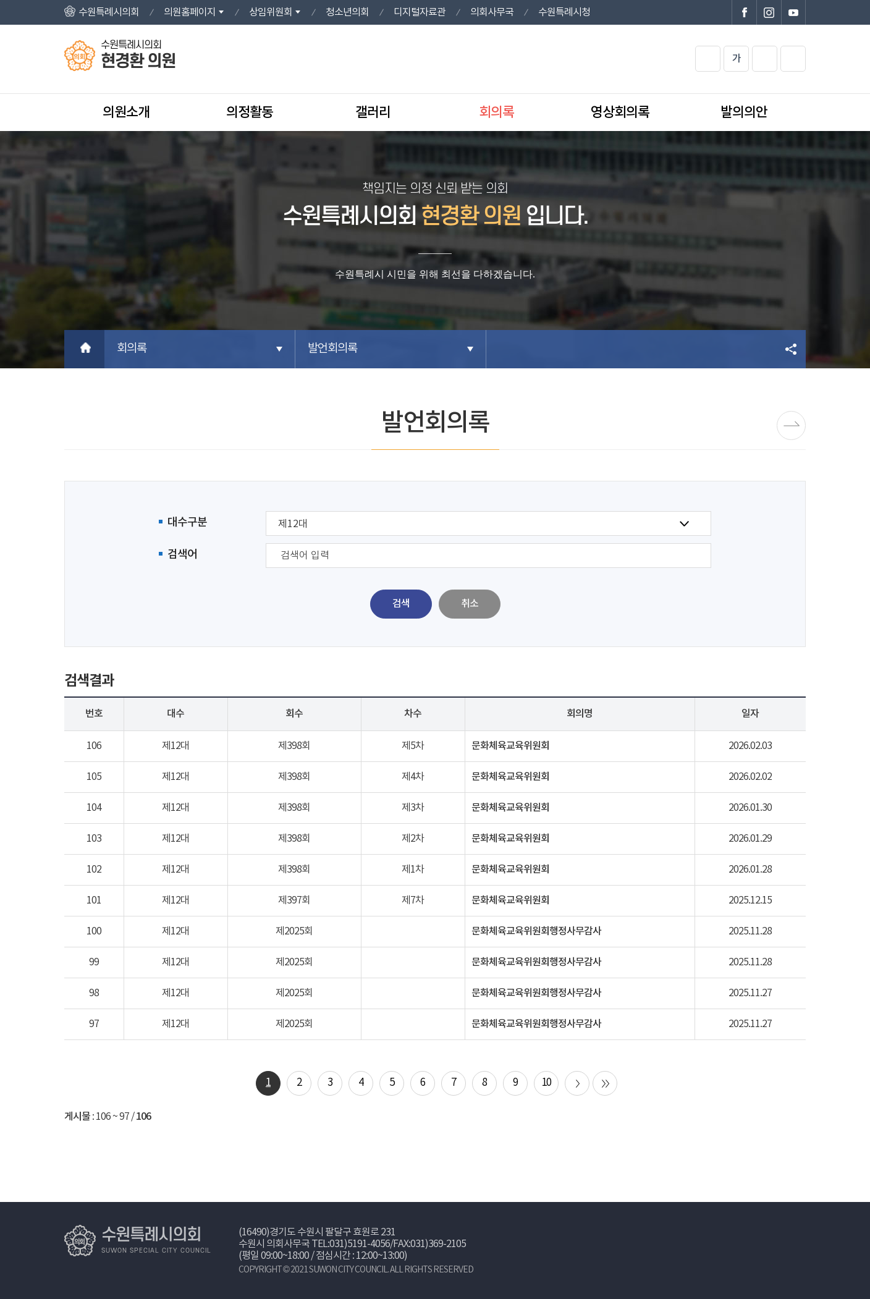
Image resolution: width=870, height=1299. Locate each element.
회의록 (496, 112)
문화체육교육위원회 (510, 745)
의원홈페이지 (190, 12)
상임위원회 (270, 12)
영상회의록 (620, 112)
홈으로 (84, 349)
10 (546, 1083)
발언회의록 (332, 348)
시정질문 (791, 425)
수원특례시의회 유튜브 (793, 12)
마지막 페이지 (605, 1083)
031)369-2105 (438, 1244)
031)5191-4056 (359, 1244)
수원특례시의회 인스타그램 (768, 12)
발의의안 (743, 112)
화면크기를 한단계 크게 (707, 59)
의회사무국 (491, 12)
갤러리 (373, 112)
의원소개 (126, 112)
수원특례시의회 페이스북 (744, 12)
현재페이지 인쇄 (793, 59)
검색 (401, 603)
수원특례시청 (564, 12)
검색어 (182, 554)
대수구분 (187, 522)
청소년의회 (347, 12)
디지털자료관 (420, 12)
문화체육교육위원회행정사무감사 (536, 931)
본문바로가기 (0, 0)
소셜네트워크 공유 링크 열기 (792, 349)
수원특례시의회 (108, 12)
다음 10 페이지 (577, 1083)
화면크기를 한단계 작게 (764, 59)
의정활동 (249, 112)
